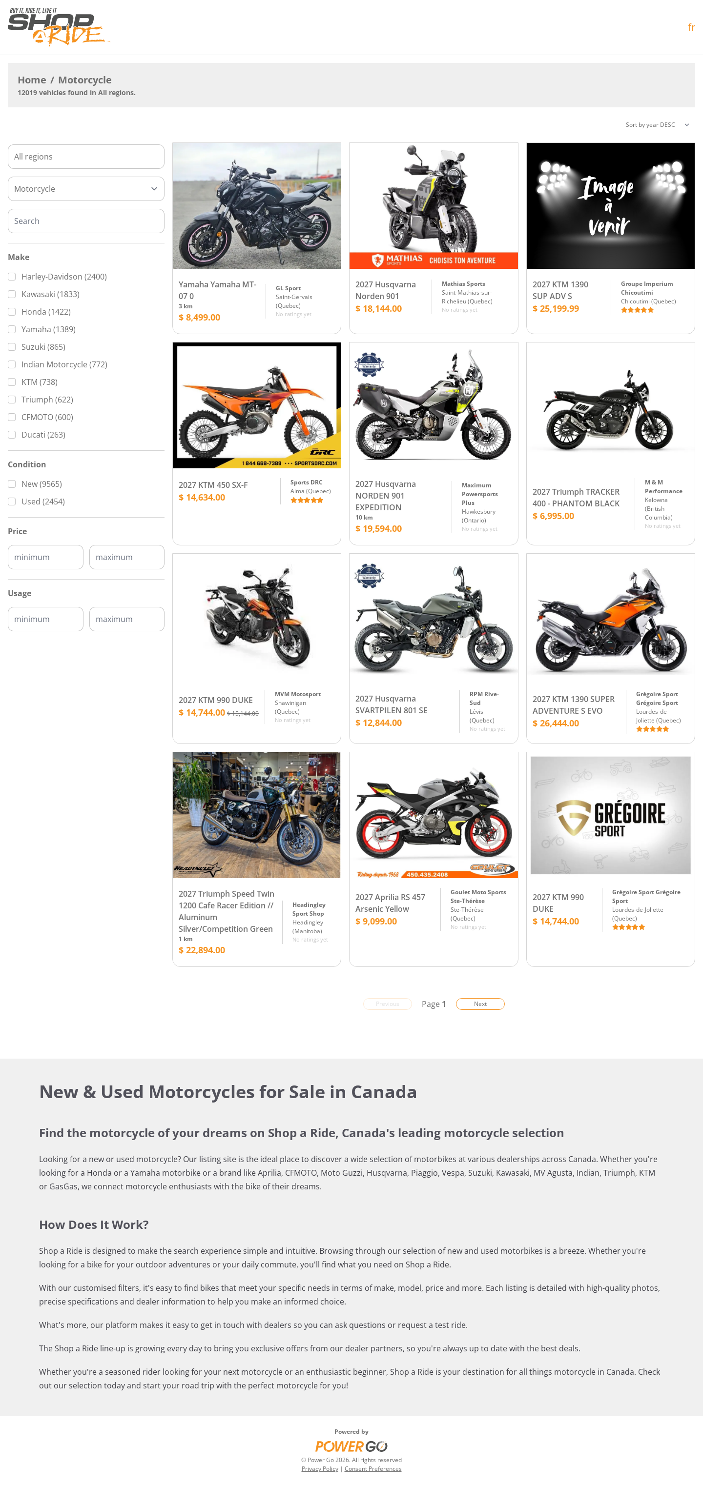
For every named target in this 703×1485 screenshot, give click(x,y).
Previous (387, 1004)
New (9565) (41, 484)
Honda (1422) (46, 311)
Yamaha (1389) (48, 329)
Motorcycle (85, 79)
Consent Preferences (373, 1469)
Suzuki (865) (43, 346)
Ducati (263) (43, 434)
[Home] (59, 27)
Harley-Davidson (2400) (64, 276)
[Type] (86, 189)
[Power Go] (351, 1446)
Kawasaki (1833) (50, 294)
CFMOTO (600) (47, 417)
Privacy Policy (320, 1469)
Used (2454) (43, 501)
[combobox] (86, 156)
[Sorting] (657, 125)
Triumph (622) (47, 399)
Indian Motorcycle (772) (64, 364)
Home (32, 79)
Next (480, 1004)
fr (691, 27)
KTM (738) (39, 382)
